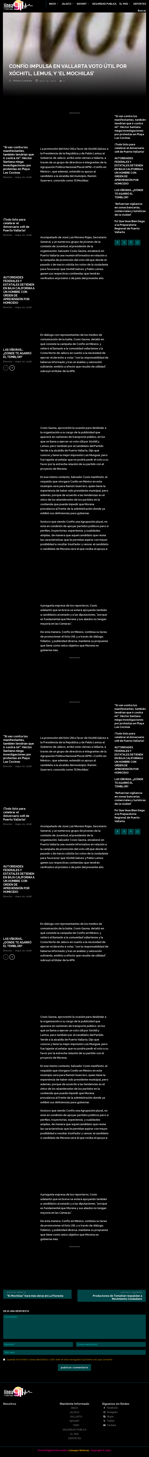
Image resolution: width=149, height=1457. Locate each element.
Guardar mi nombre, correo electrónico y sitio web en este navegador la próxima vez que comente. (60, 1362)
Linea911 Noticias (79, 1452)
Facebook (112, 1410)
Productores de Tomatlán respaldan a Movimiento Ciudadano (117, 1300)
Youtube (111, 1428)
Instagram (112, 1415)
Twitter (110, 1423)
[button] (142, 11)
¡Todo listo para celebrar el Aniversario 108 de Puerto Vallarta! (16, 227)
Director (7, 180)
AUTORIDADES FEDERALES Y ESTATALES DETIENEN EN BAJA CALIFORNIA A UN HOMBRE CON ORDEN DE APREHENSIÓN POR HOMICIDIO (18, 292)
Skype (110, 1419)
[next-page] (12, 370)
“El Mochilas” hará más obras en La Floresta (35, 1298)
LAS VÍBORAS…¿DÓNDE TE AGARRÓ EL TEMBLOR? (17, 355)
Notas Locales (23, 83)
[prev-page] (5, 370)
